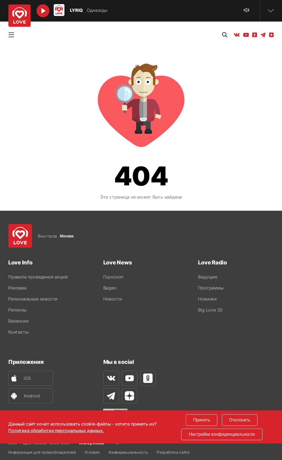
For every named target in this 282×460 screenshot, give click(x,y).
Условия (92, 452)
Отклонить (240, 420)
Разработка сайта (173, 452)
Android (24, 396)
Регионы (17, 310)
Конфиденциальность (128, 452)
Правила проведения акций (37, 277)
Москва (67, 236)
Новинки (207, 299)
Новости (112, 299)
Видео (109, 288)
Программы (210, 288)
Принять (201, 420)
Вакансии (18, 321)
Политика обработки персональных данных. (56, 430)
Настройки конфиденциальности (222, 434)
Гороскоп (113, 277)
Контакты (18, 332)
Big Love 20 (210, 310)
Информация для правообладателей (42, 452)
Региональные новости (33, 299)
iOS (20, 378)
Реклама (17, 288)
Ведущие (207, 277)
